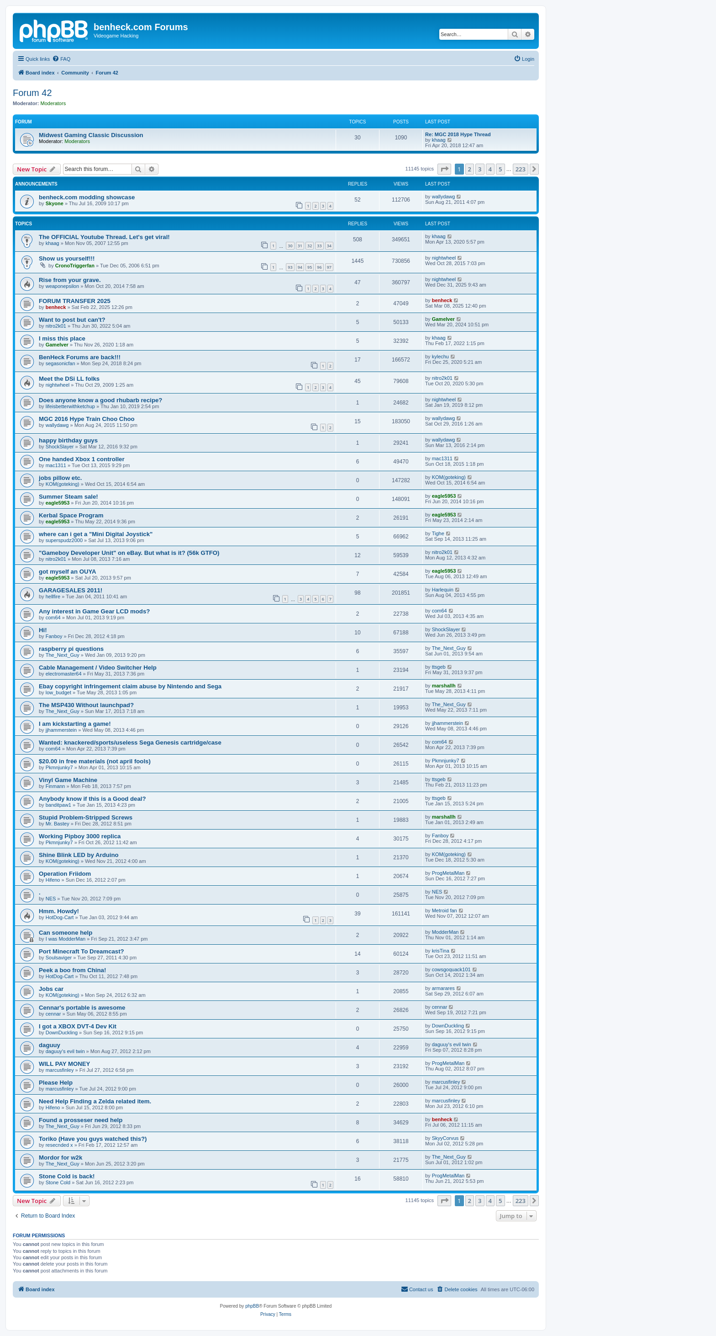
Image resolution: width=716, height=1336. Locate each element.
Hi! (43, 630)
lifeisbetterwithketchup (70, 406)
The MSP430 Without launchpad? (86, 705)
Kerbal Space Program (71, 515)
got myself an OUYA (67, 571)
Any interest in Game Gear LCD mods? (94, 611)
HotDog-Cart (60, 917)
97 (329, 267)
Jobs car (51, 988)
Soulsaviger (59, 957)
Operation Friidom (65, 873)
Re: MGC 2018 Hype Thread (458, 134)
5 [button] (500, 169)
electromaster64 (64, 673)
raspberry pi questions (71, 648)
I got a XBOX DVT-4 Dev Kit (77, 1026)
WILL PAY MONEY (64, 1063)
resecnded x (59, 1145)
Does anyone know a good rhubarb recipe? (100, 400)
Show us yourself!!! (67, 258)
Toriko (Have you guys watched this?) (93, 1138)
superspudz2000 (64, 540)
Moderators (53, 103)
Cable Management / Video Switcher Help (98, 667)
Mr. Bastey (57, 823)
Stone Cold (58, 1182)
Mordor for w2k (60, 1157)
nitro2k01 (56, 326)
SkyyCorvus (445, 1138)
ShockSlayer (60, 446)
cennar (53, 1014)
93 (290, 267)
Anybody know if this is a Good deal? (92, 798)
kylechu (440, 356)
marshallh (444, 685)
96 (319, 267)
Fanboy (54, 636)
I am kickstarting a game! (75, 723)
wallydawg (443, 196)
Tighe (438, 533)
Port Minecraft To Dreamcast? (81, 951)
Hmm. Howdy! (59, 911)
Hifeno (53, 880)
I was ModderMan (65, 939)
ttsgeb (439, 667)
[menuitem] (61, 58)
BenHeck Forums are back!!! (80, 357)
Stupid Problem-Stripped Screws (85, 817)
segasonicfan (60, 363)
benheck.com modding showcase (87, 197)
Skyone (54, 203)
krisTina (440, 950)
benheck (56, 307)
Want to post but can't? (72, 319)
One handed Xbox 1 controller (82, 459)
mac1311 (56, 465)
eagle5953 (58, 503)
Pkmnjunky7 (59, 767)
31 (300, 246)
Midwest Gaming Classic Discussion (91, 135)
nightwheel (444, 258)
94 (300, 267)
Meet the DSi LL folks (69, 378)
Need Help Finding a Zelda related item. (95, 1101)
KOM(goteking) (62, 484)
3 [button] (479, 169)
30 (290, 246)
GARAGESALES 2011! (70, 590)
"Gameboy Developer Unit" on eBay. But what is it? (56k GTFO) (129, 552)
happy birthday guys (68, 440)
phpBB (252, 1306)
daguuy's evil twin (65, 1051)
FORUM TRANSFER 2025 (75, 301)
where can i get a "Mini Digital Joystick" (96, 534)
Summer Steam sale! (68, 496)
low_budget (58, 692)
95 (309, 267)
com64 (53, 617)
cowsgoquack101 (451, 969)
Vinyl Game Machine (68, 780)
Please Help (56, 1082)
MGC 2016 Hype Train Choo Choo (87, 418)
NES (51, 898)
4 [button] (490, 169)
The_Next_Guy (62, 655)
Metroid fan (444, 910)
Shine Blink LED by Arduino (79, 855)
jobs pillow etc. (60, 477)
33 (319, 246)
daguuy (49, 1045)
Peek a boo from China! (72, 970)
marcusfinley (60, 1070)
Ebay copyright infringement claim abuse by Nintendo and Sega (130, 686)
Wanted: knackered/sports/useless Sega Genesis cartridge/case (130, 742)
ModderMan (445, 932)
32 (309, 246)
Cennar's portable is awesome (82, 1007)
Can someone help (65, 932)
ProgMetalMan (448, 873)
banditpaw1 (58, 805)
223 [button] (521, 169)
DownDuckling (62, 1032)
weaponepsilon (62, 286)
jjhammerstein (61, 730)
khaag (439, 140)
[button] (444, 169)
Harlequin (442, 589)
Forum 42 (32, 93)
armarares (443, 988)
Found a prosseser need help (80, 1120)
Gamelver (443, 319)
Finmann (55, 786)
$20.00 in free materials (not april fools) (95, 761)
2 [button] (469, 169)
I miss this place (62, 338)
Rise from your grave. (70, 280)
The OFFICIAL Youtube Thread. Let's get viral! (104, 237)
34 (329, 246)
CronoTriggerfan (75, 265)
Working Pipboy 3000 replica (80, 836)
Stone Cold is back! (67, 1176)
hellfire (53, 596)
